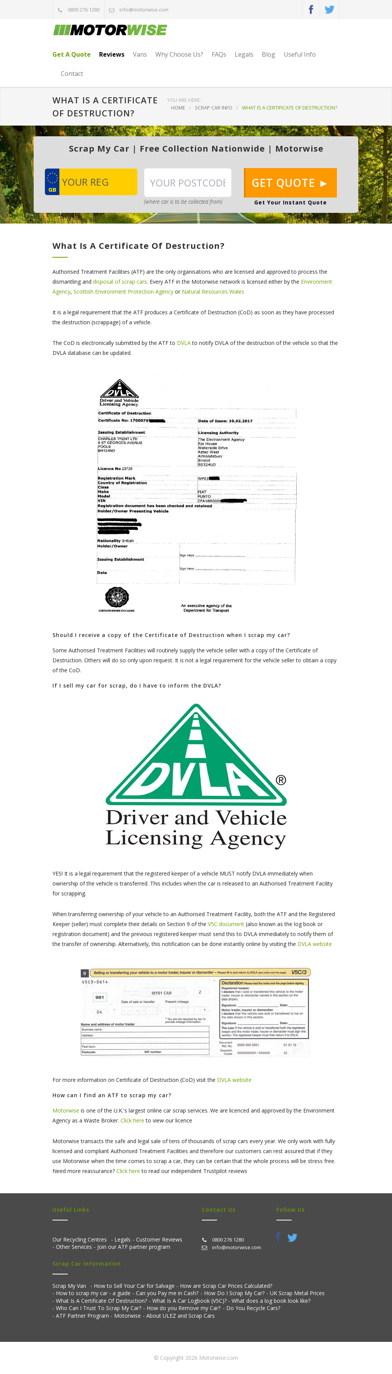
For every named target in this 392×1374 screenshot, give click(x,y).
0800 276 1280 (84, 9)
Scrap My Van (69, 1285)
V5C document (226, 924)
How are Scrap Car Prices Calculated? (226, 1285)
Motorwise (65, 1110)
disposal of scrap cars (120, 281)
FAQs (219, 54)
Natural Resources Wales (213, 291)
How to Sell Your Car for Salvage (134, 1285)
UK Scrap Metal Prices (297, 1293)
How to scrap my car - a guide (93, 1293)
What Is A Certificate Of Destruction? (101, 1300)
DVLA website (314, 944)
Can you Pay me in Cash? (167, 1293)
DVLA (184, 342)
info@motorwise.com (143, 9)
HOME (178, 107)
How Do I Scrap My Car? (234, 1293)
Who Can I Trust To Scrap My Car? (98, 1308)
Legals (244, 54)
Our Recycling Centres (79, 1239)
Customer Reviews (159, 1239)
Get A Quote (71, 54)
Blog (268, 54)
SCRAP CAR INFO (213, 107)
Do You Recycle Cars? (253, 1308)
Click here (132, 1120)
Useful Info (300, 54)
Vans (140, 54)
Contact (72, 73)
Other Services (74, 1246)
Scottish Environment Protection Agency (123, 291)
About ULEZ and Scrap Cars (180, 1315)
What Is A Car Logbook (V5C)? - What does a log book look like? (231, 1300)
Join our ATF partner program (133, 1246)
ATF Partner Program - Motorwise (98, 1315)
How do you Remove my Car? (183, 1308)
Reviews (111, 54)
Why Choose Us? (179, 54)
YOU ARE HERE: (184, 99)
